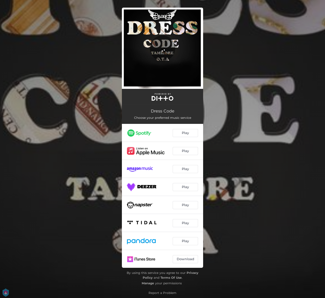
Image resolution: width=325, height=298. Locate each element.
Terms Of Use (171, 277)
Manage (148, 283)
